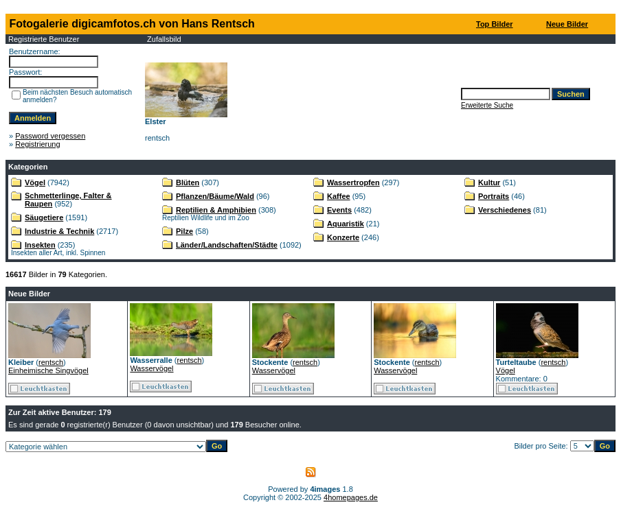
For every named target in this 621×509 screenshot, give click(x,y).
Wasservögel (151, 368)
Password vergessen (50, 136)
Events (339, 210)
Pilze (184, 231)
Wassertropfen (353, 182)
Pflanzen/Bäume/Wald (215, 196)
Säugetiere (44, 217)
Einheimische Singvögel (48, 370)
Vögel (35, 182)
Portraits (493, 196)
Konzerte (343, 237)
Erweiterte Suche (487, 105)
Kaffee (338, 196)
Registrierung (37, 144)
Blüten (187, 182)
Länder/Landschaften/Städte (227, 245)
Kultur (489, 182)
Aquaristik (345, 224)
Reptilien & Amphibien (216, 210)
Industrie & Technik (59, 231)
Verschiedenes (504, 210)
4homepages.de (351, 497)
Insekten (40, 245)
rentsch (50, 362)
